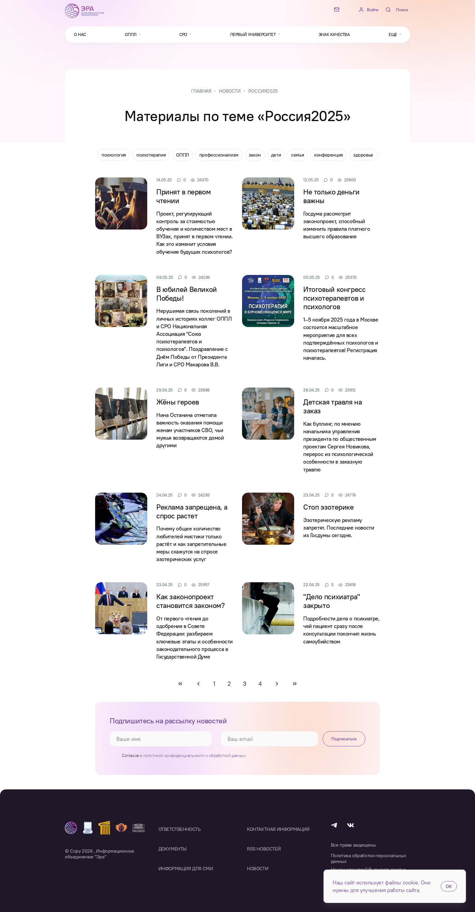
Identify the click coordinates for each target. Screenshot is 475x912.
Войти (372, 9)
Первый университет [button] (253, 34)
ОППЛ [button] (131, 34)
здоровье (363, 155)
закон (255, 155)
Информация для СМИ (185, 868)
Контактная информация (278, 829)
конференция (328, 155)
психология (113, 155)
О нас (80, 34)
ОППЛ (182, 155)
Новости (257, 868)
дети (276, 155)
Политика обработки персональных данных (368, 858)
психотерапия (151, 155)
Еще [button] (393, 34)
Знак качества (334, 34)
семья (297, 155)
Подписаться (344, 739)
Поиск (402, 9)
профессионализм (218, 155)
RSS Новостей (264, 849)
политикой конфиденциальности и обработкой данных (194, 755)
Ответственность (179, 829)
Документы (172, 849)
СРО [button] (183, 34)
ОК (449, 886)
